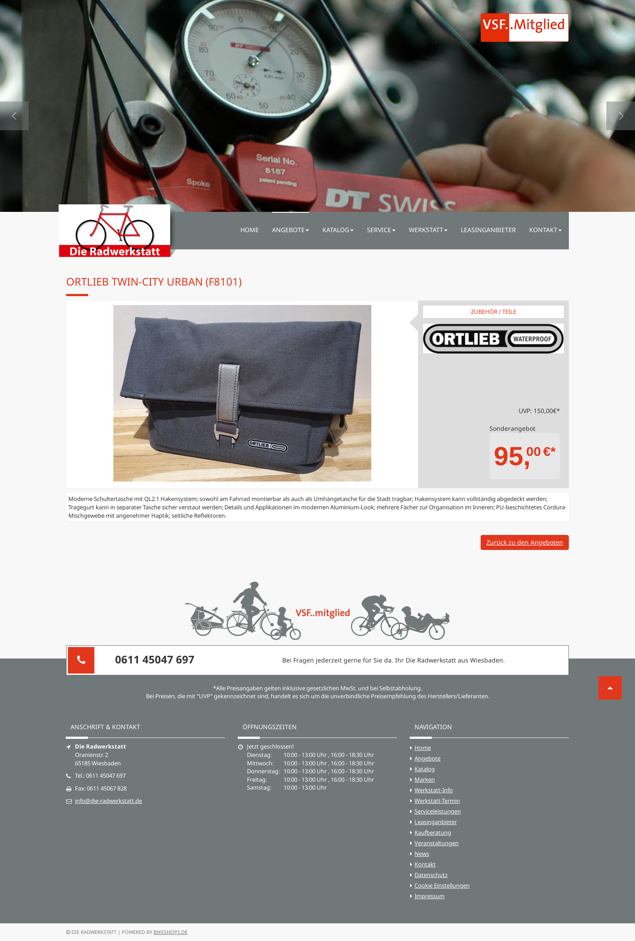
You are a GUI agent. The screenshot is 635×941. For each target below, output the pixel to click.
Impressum (429, 896)
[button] (14, 106)
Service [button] (381, 230)
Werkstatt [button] (428, 230)
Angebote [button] (290, 230)
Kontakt (425, 864)
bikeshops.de (170, 932)
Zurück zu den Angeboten (524, 542)
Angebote (428, 758)
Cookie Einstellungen (442, 885)
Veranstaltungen (437, 843)
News (422, 854)
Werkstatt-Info (434, 790)
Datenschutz (431, 875)
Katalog (425, 769)
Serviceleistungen (438, 811)
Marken (425, 779)
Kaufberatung (433, 832)
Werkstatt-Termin (437, 801)
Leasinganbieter (488, 230)
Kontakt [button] (545, 230)
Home (249, 230)
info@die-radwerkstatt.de (108, 801)
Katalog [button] (338, 230)
